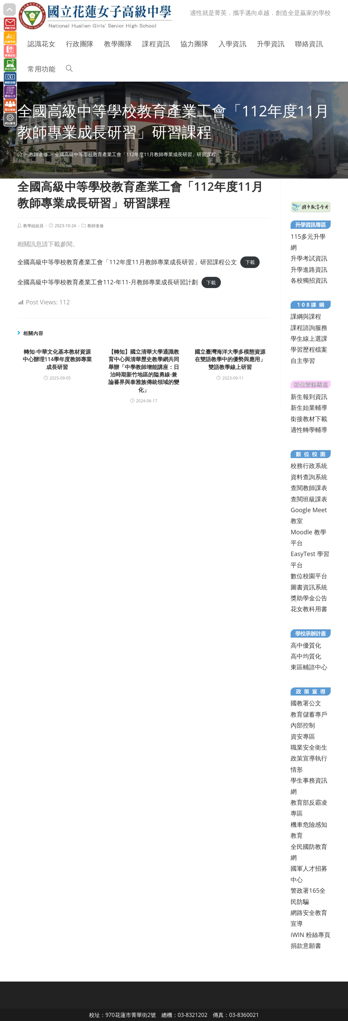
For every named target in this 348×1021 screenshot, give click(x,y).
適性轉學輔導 (309, 429)
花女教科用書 (309, 609)
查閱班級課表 (309, 499)
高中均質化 (306, 656)
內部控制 (303, 725)
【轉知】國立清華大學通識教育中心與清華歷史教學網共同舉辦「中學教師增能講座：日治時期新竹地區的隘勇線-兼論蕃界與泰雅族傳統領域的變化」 (143, 371)
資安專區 (303, 736)
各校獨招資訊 (309, 280)
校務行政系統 (309, 466)
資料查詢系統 (309, 477)
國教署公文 (306, 703)
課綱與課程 (306, 316)
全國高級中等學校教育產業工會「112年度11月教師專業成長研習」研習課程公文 (127, 262)
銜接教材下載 (309, 419)
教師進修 (95, 226)
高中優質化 (306, 645)
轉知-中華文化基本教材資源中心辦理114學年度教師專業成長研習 (57, 359)
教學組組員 (33, 226)
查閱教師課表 (309, 488)
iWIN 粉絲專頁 (310, 935)
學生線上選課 (309, 338)
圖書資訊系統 (309, 587)
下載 (250, 262)
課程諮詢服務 (309, 327)
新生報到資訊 (309, 396)
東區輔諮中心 (309, 667)
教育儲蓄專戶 (309, 714)
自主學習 (303, 360)
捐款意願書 (306, 945)
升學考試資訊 (309, 258)
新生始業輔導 (309, 407)
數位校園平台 (309, 576)
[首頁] (19, 154)
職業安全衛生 (309, 747)
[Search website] (69, 69)
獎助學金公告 (309, 598)
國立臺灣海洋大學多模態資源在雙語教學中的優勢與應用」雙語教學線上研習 (230, 359)
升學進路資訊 (309, 269)
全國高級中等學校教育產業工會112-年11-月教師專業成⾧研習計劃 (107, 282)
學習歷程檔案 (309, 349)
